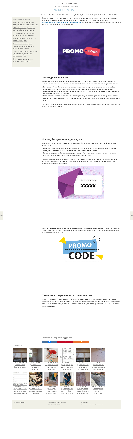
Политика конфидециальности (54, 404)
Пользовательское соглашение (59, 402)
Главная (57, 10)
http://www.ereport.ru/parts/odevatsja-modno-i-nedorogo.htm (61, 22)
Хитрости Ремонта (66, 3)
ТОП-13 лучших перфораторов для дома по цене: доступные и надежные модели (25, 54)
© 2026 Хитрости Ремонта (19, 402)
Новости (65, 10)
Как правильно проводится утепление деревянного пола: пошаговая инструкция (23, 46)
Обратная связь (84, 402)
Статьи (73, 10)
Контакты (50, 402)
